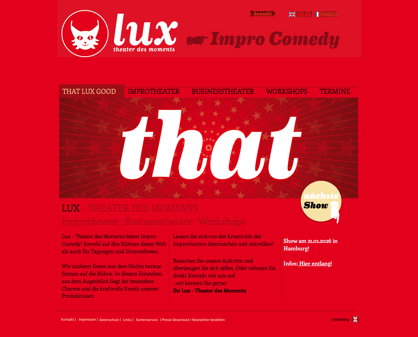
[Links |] (128, 320)
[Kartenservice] (148, 320)
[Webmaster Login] (76, 333)
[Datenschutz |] (110, 320)
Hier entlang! (315, 263)
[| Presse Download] (174, 320)
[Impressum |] (88, 319)
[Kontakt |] (68, 319)
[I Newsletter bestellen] (207, 320)
